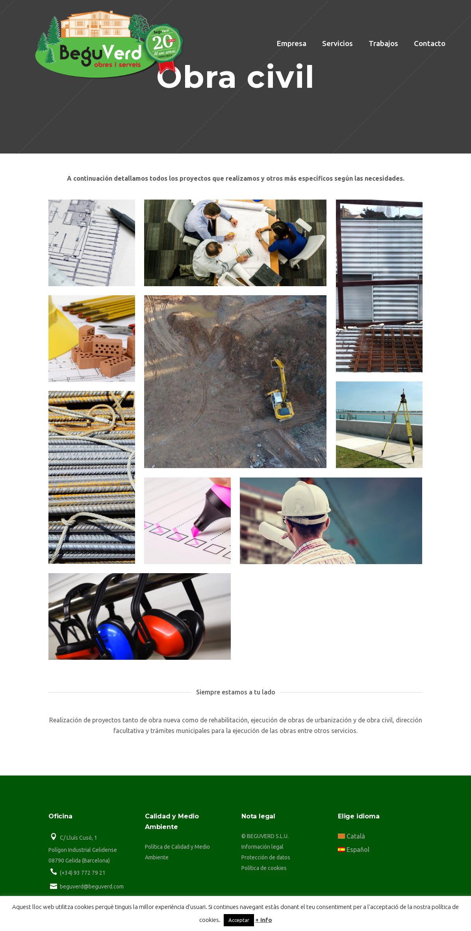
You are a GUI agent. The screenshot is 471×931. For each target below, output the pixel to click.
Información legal (262, 847)
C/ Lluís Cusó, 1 (78, 838)
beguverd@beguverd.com (92, 886)
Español (353, 849)
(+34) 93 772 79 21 (83, 873)
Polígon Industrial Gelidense (82, 850)
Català (351, 836)
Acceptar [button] (238, 920)
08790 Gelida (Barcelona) (79, 860)
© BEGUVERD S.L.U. (265, 836)
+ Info (263, 919)
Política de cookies (264, 868)
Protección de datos (265, 857)
